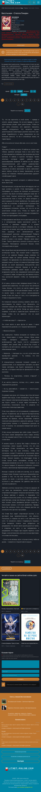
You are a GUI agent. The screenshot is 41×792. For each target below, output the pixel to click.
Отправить (20, 679)
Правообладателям (20, 751)
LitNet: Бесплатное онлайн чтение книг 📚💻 (12, 8)
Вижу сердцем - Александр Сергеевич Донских (16, 728)
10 (38, 100)
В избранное (6, 568)
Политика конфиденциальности (20, 756)
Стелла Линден (20, 20)
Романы (26, 8)
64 (22, 104)
